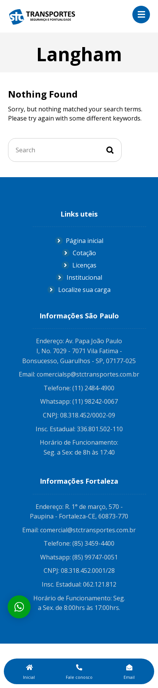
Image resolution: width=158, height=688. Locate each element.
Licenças (79, 265)
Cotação (79, 253)
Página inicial (79, 240)
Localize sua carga (79, 289)
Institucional (79, 277)
